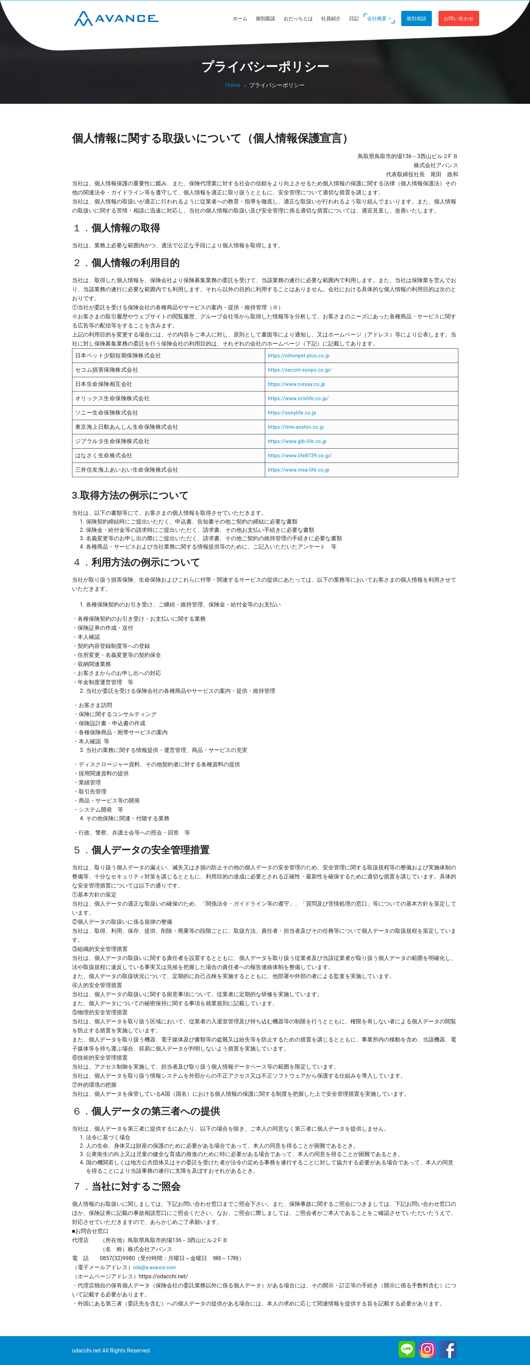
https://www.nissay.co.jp (296, 384)
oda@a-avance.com (154, 1267)
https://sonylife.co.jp (292, 413)
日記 (354, 18)
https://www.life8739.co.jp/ (300, 455)
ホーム (240, 18)
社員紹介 (331, 18)
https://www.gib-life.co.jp (297, 441)
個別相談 (416, 18)
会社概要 (379, 18)
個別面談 (265, 18)
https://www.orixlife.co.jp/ (298, 398)
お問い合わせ (459, 18)
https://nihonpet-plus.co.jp (299, 355)
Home (232, 85)
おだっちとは (298, 18)
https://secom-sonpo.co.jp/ (300, 370)
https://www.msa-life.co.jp (299, 470)
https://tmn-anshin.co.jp (296, 427)
